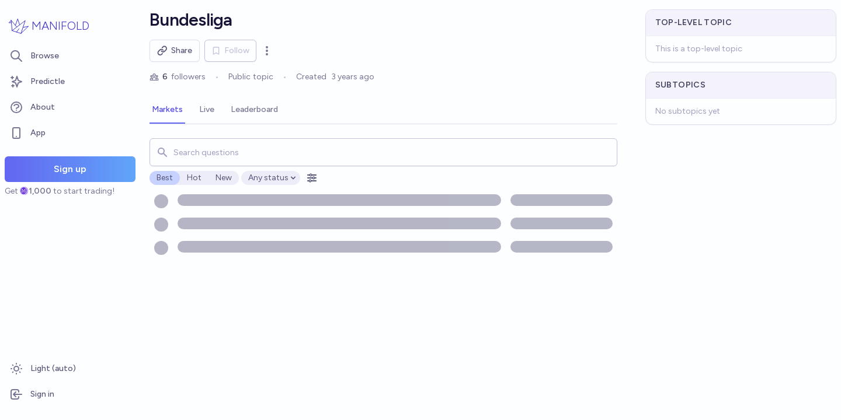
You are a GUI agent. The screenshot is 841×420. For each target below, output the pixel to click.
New (224, 178)
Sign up (70, 168)
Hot (194, 178)
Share (174, 51)
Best (165, 178)
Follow (230, 50)
